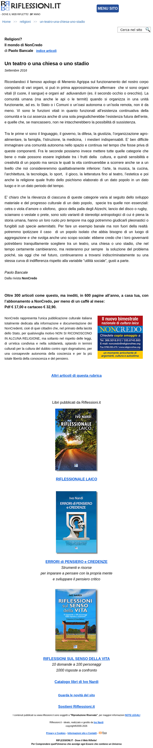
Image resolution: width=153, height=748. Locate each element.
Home (6, 21)
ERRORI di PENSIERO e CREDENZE (76, 562)
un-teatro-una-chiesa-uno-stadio (62, 21)
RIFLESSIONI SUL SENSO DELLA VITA (76, 659)
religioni (25, 21)
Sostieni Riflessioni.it (76, 707)
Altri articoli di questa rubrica (76, 375)
